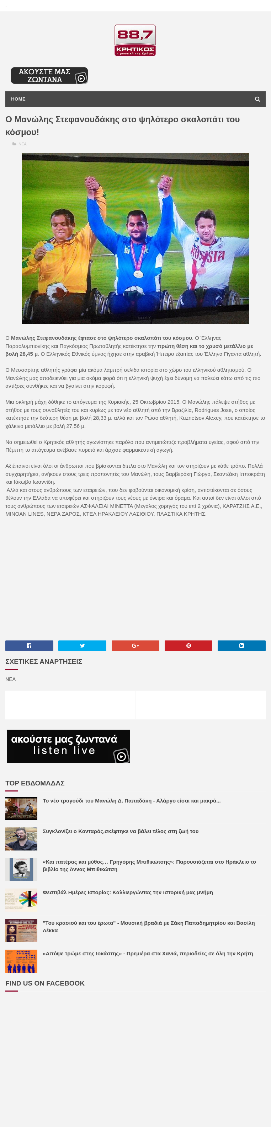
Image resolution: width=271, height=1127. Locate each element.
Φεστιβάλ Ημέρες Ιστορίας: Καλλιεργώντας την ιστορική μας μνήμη (128, 892)
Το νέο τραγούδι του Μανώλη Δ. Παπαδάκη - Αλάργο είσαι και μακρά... (131, 801)
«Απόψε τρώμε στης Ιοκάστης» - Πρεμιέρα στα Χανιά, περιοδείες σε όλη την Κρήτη (148, 953)
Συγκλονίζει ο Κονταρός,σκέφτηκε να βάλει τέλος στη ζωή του (120, 831)
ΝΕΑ (22, 144)
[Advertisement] (135, 578)
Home (18, 99)
